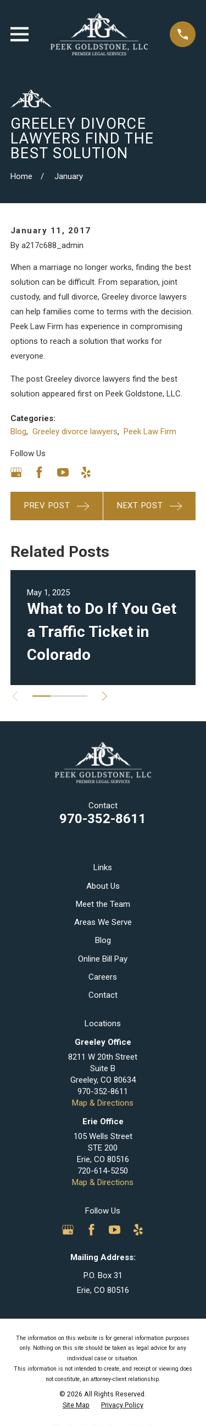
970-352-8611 (102, 818)
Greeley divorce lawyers (75, 431)
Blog (18, 431)
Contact (103, 995)
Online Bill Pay (102, 959)
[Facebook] (39, 472)
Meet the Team (103, 904)
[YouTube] (63, 472)
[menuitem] (76, 1405)
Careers (102, 977)
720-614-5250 (102, 1171)
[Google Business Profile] (16, 472)
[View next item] (104, 696)
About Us (103, 886)
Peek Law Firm (150, 431)
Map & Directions (102, 1103)
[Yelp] (86, 472)
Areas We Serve (103, 922)
